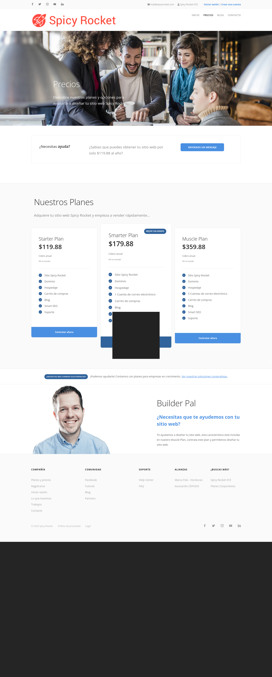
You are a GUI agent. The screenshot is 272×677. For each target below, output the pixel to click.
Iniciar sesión (39, 492)
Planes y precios (41, 480)
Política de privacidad (69, 526)
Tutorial (89, 486)
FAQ (141, 486)
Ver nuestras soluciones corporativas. (205, 376)
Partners (90, 498)
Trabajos (36, 504)
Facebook (91, 480)
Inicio (195, 15)
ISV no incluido (44, 261)
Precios (208, 15)
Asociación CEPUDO (187, 486)
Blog (220, 15)
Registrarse (38, 486)
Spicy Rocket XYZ (188, 4)
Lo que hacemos (41, 498)
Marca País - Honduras (188, 480)
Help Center (146, 480)
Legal (88, 526)
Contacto (234, 15)
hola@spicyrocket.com (161, 4)
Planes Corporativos (223, 486)
